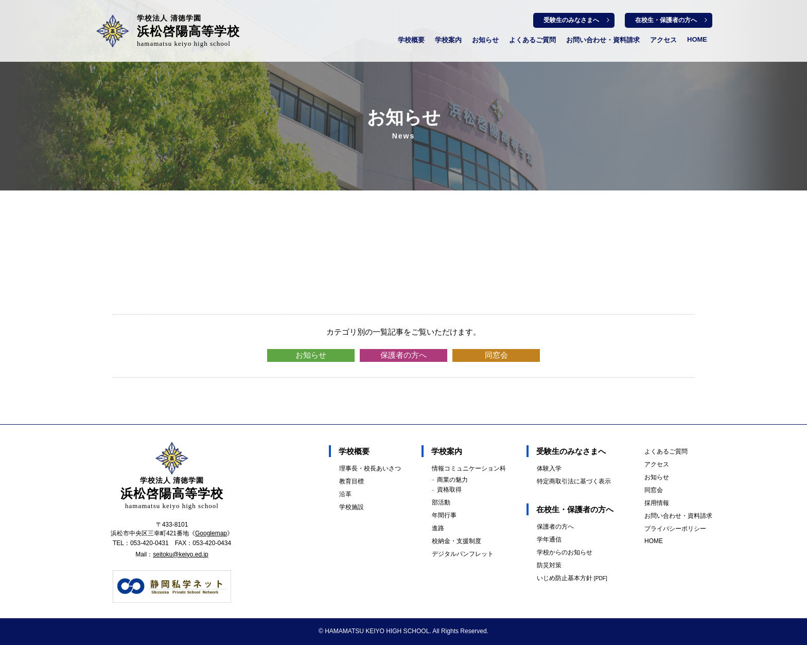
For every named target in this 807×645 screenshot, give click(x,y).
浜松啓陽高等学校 (188, 31)
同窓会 (496, 355)
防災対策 (549, 565)
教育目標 (351, 481)
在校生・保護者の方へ (666, 20)
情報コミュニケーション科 (469, 468)
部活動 (441, 502)
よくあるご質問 (532, 40)
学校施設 (351, 507)
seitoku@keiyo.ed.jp (180, 554)
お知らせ (485, 40)
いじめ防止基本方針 (572, 578)
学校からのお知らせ (564, 552)
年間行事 (444, 515)
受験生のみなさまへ (571, 20)
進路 (438, 528)
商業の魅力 (452, 479)
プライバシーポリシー (675, 528)
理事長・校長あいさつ (370, 468)
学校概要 (411, 40)
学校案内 (448, 40)
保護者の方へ (403, 355)
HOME (697, 39)
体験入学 (549, 468)
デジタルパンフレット (463, 553)
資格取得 (449, 489)
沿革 (345, 494)
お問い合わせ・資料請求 (603, 40)
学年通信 (549, 539)
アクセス (663, 40)
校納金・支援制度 (456, 541)
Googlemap (211, 533)
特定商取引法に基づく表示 (574, 481)
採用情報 (656, 503)
